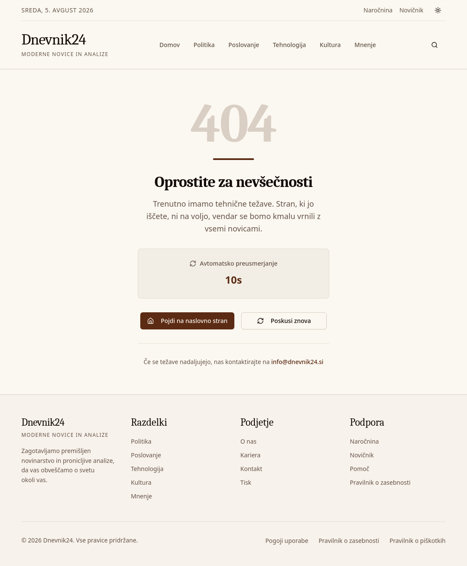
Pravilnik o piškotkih (418, 540)
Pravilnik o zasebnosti (380, 482)
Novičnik (411, 10)
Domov (170, 45)
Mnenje (365, 45)
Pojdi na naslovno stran (187, 321)
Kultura (330, 45)
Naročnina (378, 10)
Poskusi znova (284, 321)
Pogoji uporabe (286, 540)
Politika (204, 45)
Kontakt (251, 469)
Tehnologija (289, 45)
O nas (248, 441)
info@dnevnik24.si (297, 362)
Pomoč (359, 469)
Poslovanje (243, 45)
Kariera (250, 455)
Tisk (245, 482)
